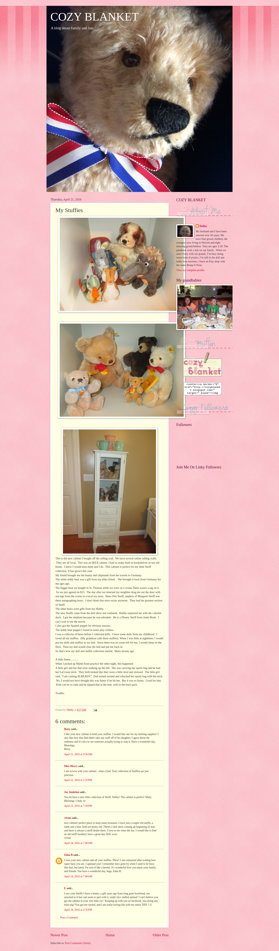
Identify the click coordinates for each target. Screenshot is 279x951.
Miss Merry (71, 766)
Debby (203, 226)
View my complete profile (190, 270)
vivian (67, 817)
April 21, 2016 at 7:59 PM (78, 805)
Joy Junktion (71, 792)
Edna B (68, 854)
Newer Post (59, 935)
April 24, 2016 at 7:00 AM (78, 843)
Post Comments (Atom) (77, 943)
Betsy (67, 729)
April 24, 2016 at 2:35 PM (78, 909)
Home (110, 935)
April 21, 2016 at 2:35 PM (78, 780)
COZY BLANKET (94, 16)
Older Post (161, 935)
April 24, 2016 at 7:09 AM (78, 876)
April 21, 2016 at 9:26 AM (78, 754)
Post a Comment (69, 917)
